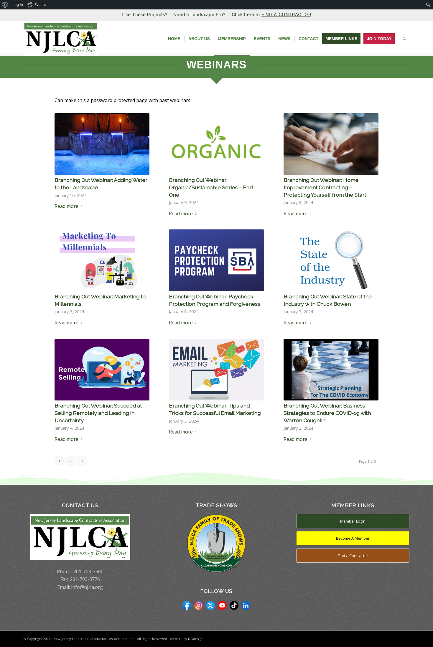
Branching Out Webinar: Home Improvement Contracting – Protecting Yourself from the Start (325, 187)
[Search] (404, 39)
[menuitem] (5, 4)
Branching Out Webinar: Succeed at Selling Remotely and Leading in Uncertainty (98, 413)
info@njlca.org (87, 587)
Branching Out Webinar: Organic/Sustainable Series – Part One (211, 187)
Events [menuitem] (36, 4)
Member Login (353, 521)
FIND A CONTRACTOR (286, 14)
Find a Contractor (353, 555)
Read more (70, 206)
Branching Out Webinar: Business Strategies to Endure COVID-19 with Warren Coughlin (327, 413)
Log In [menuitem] (17, 4)
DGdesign (195, 638)
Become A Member (353, 538)
